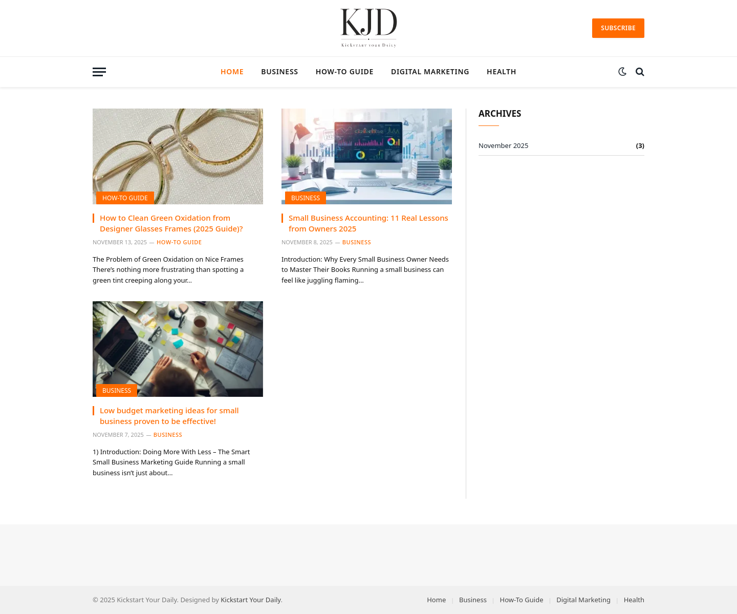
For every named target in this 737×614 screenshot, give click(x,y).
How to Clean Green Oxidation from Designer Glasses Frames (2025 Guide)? (171, 223)
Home (232, 71)
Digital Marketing (430, 71)
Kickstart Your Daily (250, 599)
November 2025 (503, 145)
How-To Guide (345, 71)
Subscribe (618, 28)
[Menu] (99, 71)
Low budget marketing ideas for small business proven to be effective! (169, 415)
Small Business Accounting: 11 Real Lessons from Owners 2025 (368, 223)
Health (501, 71)
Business (279, 71)
